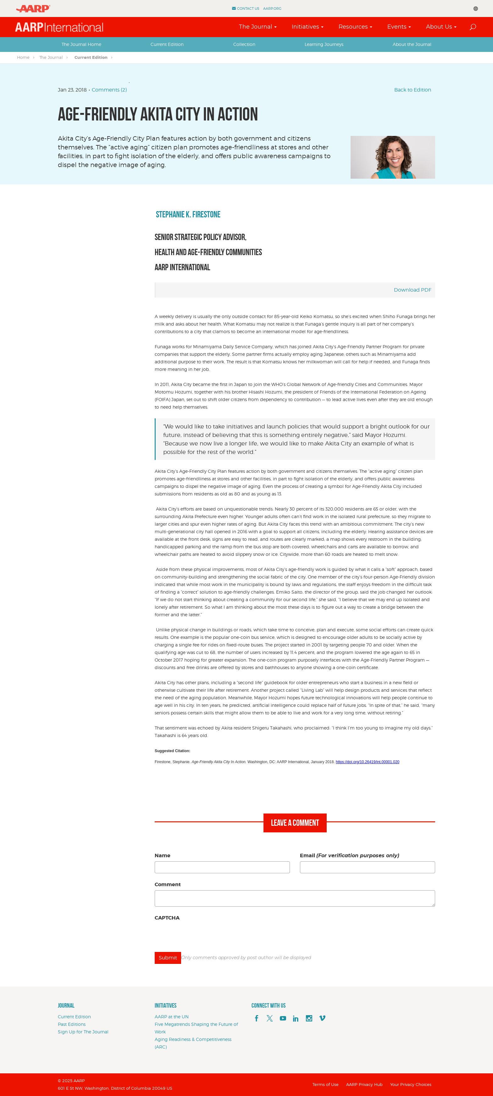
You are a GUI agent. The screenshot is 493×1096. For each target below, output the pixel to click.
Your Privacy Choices (410, 1084)
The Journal (255, 26)
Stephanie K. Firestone (187, 214)
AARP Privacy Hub (364, 1084)
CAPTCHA (167, 917)
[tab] (81, 44)
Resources (353, 26)
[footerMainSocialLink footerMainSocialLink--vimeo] (322, 1018)
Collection (244, 44)
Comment (168, 884)
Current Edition (167, 44)
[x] (270, 1018)
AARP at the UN (172, 1016)
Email (349, 855)
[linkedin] (296, 1018)
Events (397, 26)
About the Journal (412, 44)
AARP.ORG (272, 8)
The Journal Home (81, 44)
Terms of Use (326, 1084)
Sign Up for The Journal (83, 1031)
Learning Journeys (324, 44)
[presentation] (202, 936)
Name (162, 855)
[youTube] (283, 1018)
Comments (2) (109, 90)
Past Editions (72, 1024)
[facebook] (257, 1018)
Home (23, 57)
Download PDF (412, 290)
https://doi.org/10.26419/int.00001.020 (367, 762)
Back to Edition (412, 90)
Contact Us (248, 8)
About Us (439, 26)
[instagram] (309, 1018)
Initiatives (305, 26)
